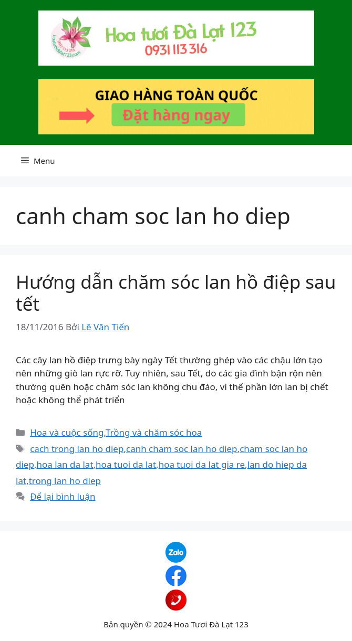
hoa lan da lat (64, 464)
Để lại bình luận (62, 496)
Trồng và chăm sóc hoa (154, 432)
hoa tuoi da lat (126, 464)
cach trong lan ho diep (76, 449)
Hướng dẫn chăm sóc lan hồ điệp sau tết (176, 292)
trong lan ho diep (65, 481)
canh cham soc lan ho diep (181, 449)
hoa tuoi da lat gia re (202, 464)
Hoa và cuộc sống (66, 432)
